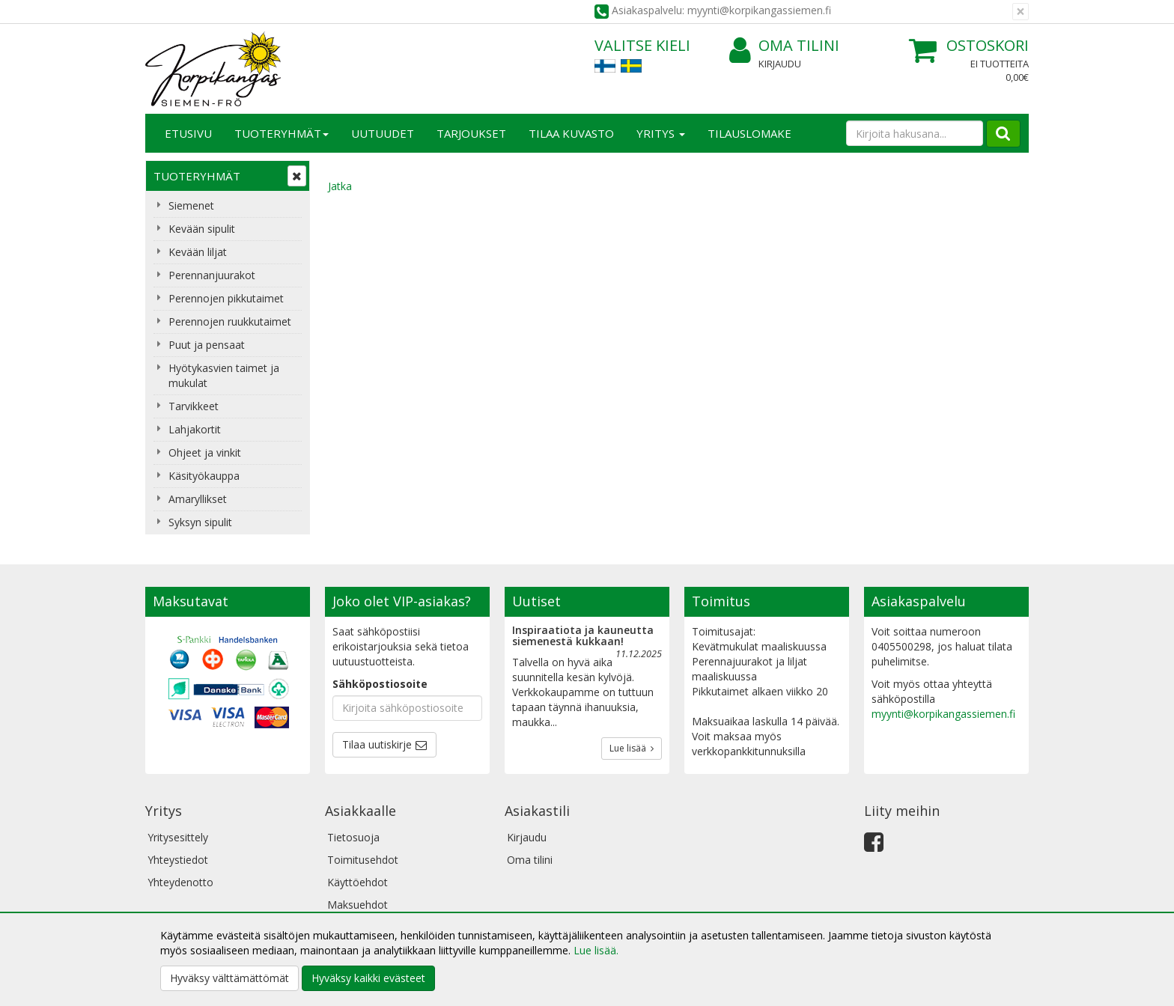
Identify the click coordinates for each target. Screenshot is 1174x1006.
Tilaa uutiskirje (377, 744)
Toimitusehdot (362, 860)
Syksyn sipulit (200, 522)
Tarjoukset (471, 133)
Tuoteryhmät (281, 133)
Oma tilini (784, 46)
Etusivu (188, 133)
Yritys (660, 133)
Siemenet (191, 205)
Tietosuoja (353, 837)
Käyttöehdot (357, 882)
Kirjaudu (779, 63)
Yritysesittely (177, 837)
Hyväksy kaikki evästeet (368, 978)
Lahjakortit (194, 429)
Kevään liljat (197, 252)
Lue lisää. (596, 950)
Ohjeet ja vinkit (204, 452)
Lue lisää (631, 748)
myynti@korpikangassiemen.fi (943, 714)
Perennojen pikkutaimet (226, 298)
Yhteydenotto (180, 882)
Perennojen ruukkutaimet (229, 321)
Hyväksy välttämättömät (229, 978)
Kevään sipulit (201, 229)
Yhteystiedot (177, 860)
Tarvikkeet (193, 406)
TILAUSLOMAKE (749, 133)
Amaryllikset (197, 499)
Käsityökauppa (204, 476)
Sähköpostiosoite (380, 684)
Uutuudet (382, 133)
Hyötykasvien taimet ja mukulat (223, 375)
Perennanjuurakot (211, 275)
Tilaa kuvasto (571, 133)
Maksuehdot (357, 904)
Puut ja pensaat (206, 345)
